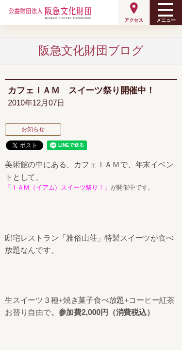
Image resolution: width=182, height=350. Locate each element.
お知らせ (32, 129)
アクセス (133, 20)
